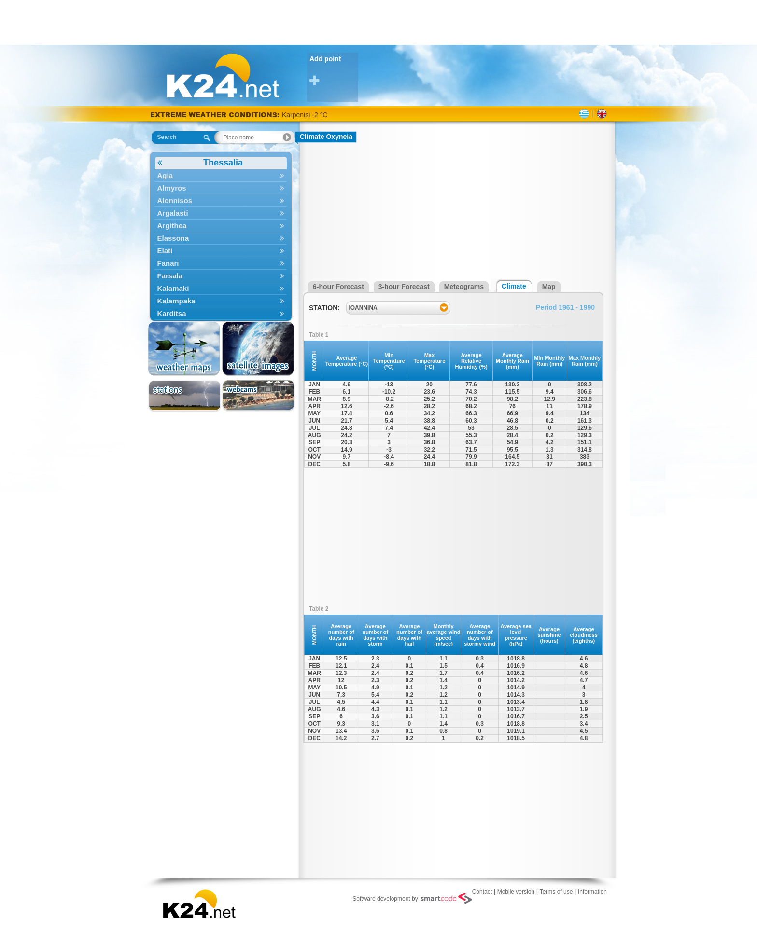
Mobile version (515, 891)
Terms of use (556, 891)
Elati (220, 251)
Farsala (220, 276)
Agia (220, 175)
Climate (514, 286)
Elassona (220, 238)
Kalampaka (220, 301)
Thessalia (200, 163)
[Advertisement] (378, 21)
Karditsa (220, 313)
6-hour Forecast (338, 286)
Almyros (220, 188)
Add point (333, 71)
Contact (482, 891)
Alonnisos (220, 200)
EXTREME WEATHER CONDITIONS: (216, 114)
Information (592, 891)
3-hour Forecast (404, 286)
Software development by (412, 898)
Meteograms (464, 286)
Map (549, 286)
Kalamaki (220, 288)
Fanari (220, 263)
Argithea (220, 226)
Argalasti (220, 213)
